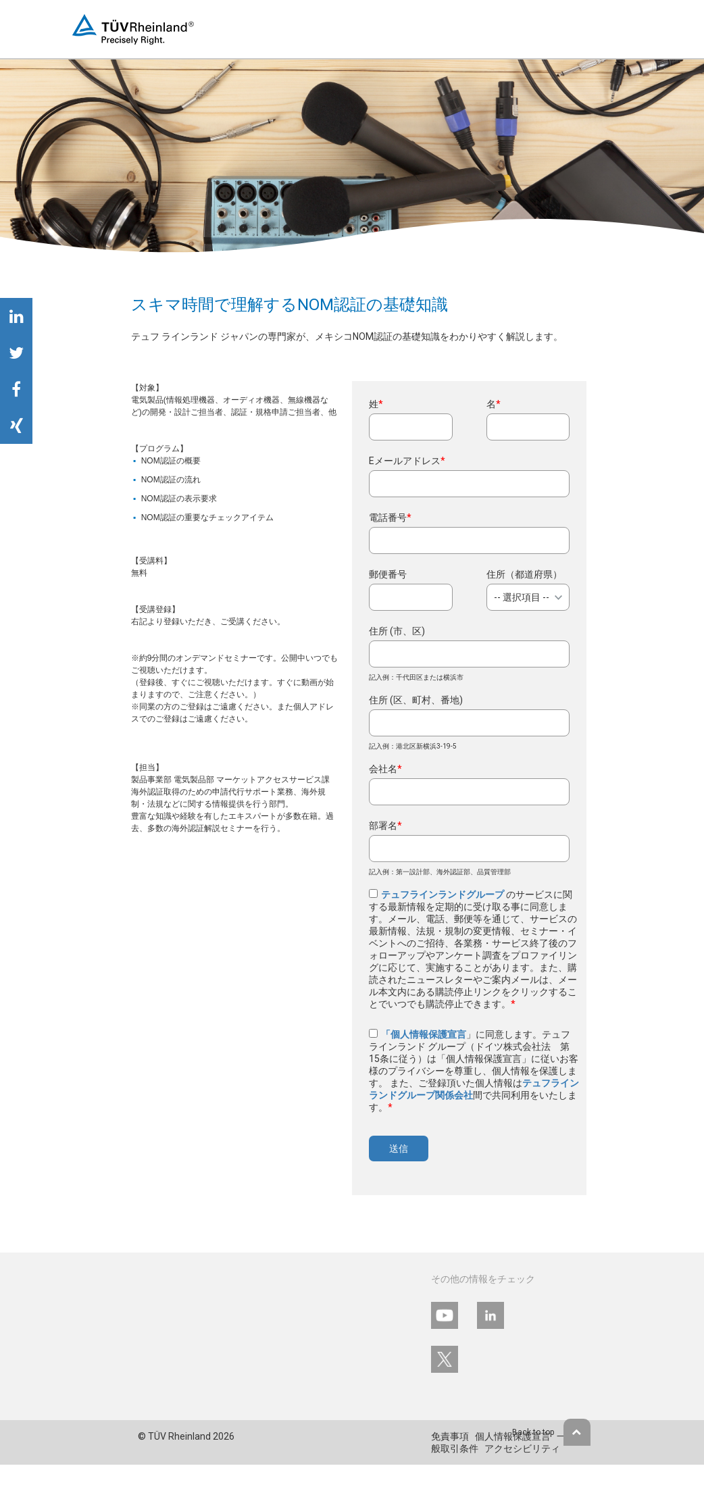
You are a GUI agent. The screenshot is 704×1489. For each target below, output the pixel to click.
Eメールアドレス (407, 460)
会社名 (385, 768)
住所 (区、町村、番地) (416, 700)
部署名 (385, 825)
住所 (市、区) (397, 631)
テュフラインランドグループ (443, 894)
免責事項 (450, 1436)
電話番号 (390, 517)
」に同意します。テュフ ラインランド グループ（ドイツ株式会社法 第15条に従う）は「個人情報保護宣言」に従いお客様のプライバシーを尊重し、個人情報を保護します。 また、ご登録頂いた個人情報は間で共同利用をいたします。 (474, 1071)
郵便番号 (388, 574)
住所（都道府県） (524, 574)
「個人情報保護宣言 (423, 1034)
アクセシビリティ (522, 1448)
